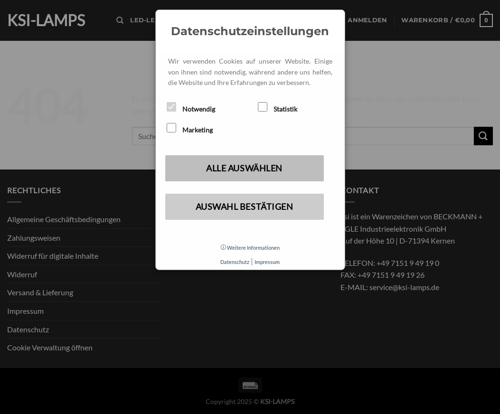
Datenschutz (234, 262)
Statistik (277, 107)
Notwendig (191, 107)
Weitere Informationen (250, 248)
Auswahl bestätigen (244, 206)
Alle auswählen (244, 168)
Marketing (190, 128)
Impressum (267, 262)
